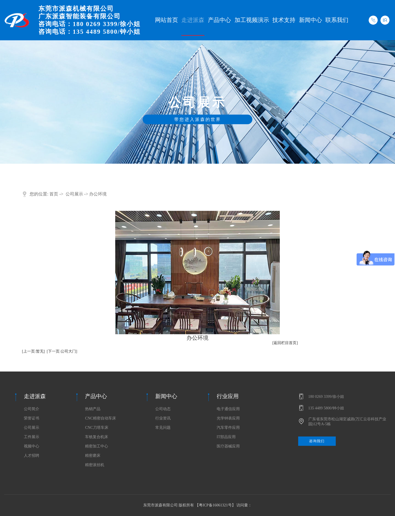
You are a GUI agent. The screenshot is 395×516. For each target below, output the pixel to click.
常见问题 (163, 428)
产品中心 (219, 20)
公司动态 (163, 409)
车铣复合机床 (96, 437)
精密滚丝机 (94, 465)
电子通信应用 (228, 409)
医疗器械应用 (228, 446)
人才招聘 (31, 456)
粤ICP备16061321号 (215, 505)
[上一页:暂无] (33, 351)
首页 (53, 194)
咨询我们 (317, 441)
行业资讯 (163, 418)
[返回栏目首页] (285, 343)
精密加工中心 (96, 446)
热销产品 (92, 409)
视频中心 (31, 446)
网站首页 (166, 20)
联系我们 (336, 20)
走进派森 (192, 20)
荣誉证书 (31, 418)
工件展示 (31, 437)
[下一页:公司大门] (62, 351)
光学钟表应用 (228, 418)
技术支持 (283, 20)
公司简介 (31, 409)
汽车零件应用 (228, 428)
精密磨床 (92, 456)
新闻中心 (310, 20)
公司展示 (74, 194)
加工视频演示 (252, 20)
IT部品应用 (226, 437)
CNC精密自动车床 (100, 418)
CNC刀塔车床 (96, 428)
